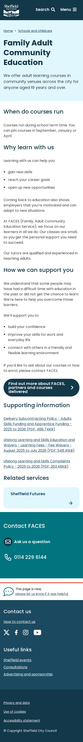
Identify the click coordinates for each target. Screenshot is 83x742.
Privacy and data (17, 703)
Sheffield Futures (28, 494)
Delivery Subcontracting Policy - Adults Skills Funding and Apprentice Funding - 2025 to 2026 (38, 424)
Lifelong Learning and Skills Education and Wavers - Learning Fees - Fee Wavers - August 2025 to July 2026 (39, 445)
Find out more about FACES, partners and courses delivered (36, 387)
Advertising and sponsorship (28, 674)
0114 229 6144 (30, 557)
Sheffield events (17, 660)
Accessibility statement (22, 720)
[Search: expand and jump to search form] (45, 10)
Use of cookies (15, 711)
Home (8, 31)
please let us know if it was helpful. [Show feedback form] (42, 594)
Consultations (15, 667)
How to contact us (19, 621)
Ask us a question (32, 541)
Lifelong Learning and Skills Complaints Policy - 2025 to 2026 (37, 464)
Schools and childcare (35, 31)
